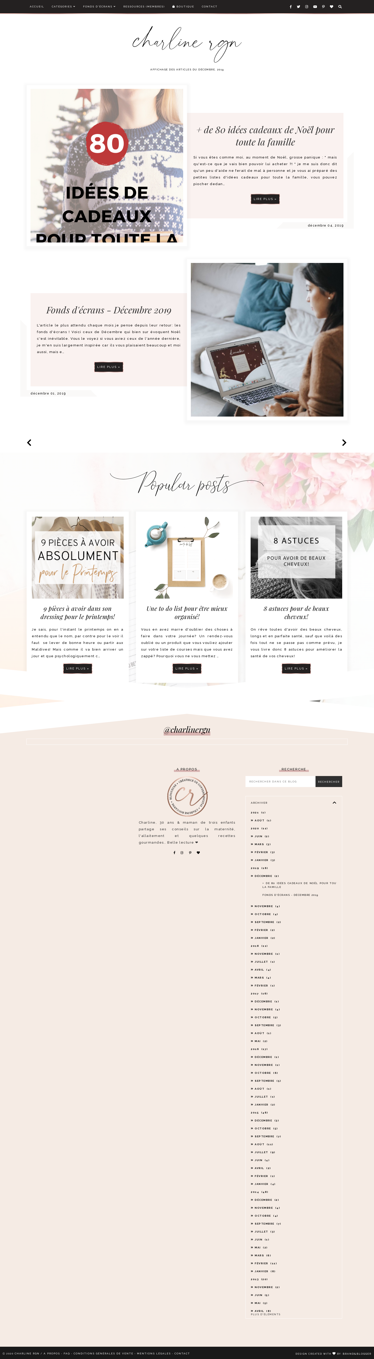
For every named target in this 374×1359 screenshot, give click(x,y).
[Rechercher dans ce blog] (281, 781)
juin (262, 836)
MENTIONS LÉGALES (154, 1353)
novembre (267, 906)
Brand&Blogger (357, 1353)
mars (263, 844)
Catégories (63, 6)
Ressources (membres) (144, 6)
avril (263, 969)
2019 (259, 868)
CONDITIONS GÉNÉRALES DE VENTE (103, 1353)
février (265, 852)
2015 (259, 1112)
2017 (259, 993)
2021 (258, 812)
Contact (210, 6)
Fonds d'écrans (99, 6)
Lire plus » (265, 199)
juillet (265, 961)
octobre (266, 914)
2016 (259, 1049)
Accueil (37, 6)
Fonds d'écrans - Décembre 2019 (108, 333)
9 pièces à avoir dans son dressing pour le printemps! (78, 612)
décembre (267, 876)
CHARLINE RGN (27, 1353)
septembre (268, 922)
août (263, 820)
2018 (259, 945)
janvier (265, 860)
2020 (259, 828)
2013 (259, 1279)
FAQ (67, 1353)
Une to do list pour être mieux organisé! (187, 612)
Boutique (183, 6)
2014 (260, 1192)
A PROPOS (52, 1353)
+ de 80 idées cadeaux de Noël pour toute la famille (265, 135)
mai (261, 1041)
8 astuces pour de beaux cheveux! (296, 612)
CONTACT (182, 1353)
